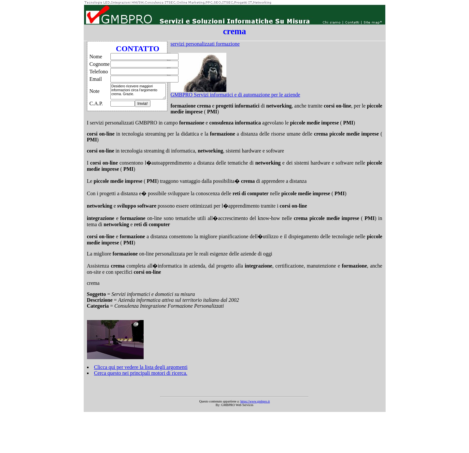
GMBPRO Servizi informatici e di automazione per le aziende (235, 94)
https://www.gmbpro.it (255, 401)
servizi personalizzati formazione (205, 44)
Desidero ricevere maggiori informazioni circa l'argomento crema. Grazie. (138, 91)
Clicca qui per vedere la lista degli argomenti (141, 367)
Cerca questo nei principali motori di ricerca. (141, 373)
